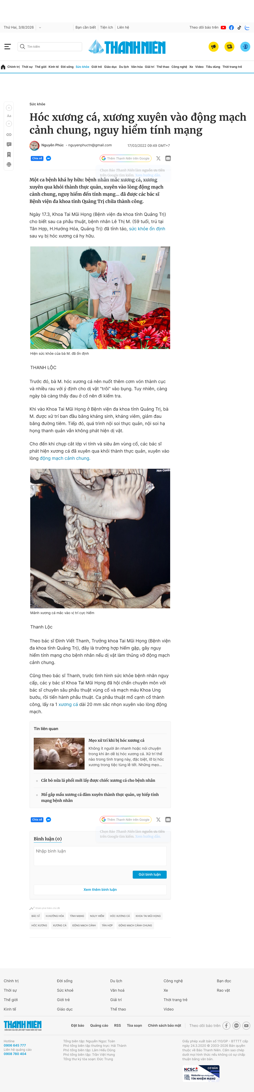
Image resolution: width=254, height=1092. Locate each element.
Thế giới (40, 67)
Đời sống (67, 67)
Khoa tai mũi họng (148, 916)
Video (199, 67)
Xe (191, 67)
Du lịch (124, 67)
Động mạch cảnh (84, 925)
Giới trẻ (97, 67)
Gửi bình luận (150, 874)
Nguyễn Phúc (52, 145)
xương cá (68, 704)
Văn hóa (137, 67)
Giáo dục (110, 67)
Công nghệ (179, 67)
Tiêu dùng (213, 67)
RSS (117, 1025)
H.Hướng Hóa (55, 916)
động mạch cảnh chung (135, 925)
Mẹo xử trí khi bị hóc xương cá (116, 740)
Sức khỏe (82, 67)
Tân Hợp (107, 925)
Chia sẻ (37, 158)
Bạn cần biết (85, 27)
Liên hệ (123, 27)
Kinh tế (54, 67)
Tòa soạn (134, 1025)
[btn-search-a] (23, 46)
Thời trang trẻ (232, 67)
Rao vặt (223, 990)
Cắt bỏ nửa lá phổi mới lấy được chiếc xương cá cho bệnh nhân (98, 780)
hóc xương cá (120, 916)
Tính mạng (77, 916)
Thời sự (27, 67)
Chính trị (13, 67)
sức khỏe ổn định (147, 229)
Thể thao (163, 67)
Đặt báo (77, 1025)
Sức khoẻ (65, 990)
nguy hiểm (97, 916)
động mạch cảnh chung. (65, 458)
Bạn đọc (224, 980)
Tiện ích (106, 27)
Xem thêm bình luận (100, 890)
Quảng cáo (99, 1025)
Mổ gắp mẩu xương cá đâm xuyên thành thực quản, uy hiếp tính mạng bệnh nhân (100, 797)
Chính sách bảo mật (164, 1025)
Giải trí (149, 67)
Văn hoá (117, 990)
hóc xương (39, 925)
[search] (50, 46)
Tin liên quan (46, 728)
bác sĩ (36, 916)
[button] (9, 108)
